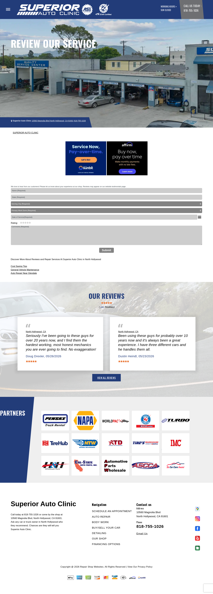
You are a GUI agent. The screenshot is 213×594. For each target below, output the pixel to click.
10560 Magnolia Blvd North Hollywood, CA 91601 (52, 121)
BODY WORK (100, 522)
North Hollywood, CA (36, 332)
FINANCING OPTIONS (106, 544)
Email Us (142, 533)
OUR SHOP (99, 538)
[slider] (25, 223)
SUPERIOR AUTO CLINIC (25, 133)
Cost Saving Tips (19, 266)
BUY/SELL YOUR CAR (106, 527)
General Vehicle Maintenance (25, 270)
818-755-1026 (191, 10)
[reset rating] (19, 222)
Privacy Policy (145, 567)
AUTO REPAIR (101, 516)
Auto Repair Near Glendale (24, 273)
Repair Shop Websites (92, 567)
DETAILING (99, 533)
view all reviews (106, 377)
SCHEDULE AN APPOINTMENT (112, 511)
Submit (106, 250)
